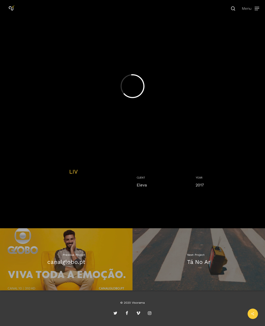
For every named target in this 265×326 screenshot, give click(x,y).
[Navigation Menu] (250, 8)
